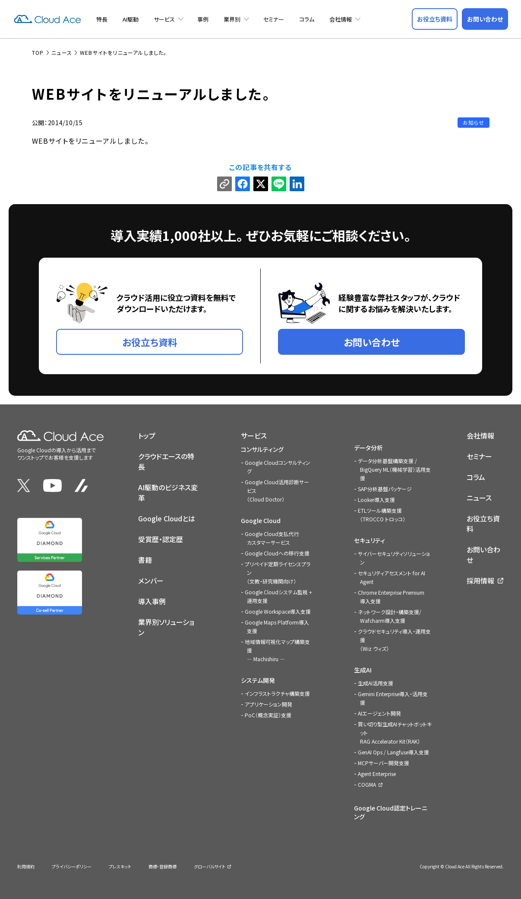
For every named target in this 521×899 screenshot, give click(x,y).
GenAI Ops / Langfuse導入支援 (393, 751)
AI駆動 (131, 19)
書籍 (145, 559)
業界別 (232, 19)
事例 (202, 19)
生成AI (363, 669)
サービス (164, 19)
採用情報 (480, 579)
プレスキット (120, 865)
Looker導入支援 (376, 498)
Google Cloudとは (166, 517)
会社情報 (340, 19)
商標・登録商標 (162, 865)
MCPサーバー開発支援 (383, 762)
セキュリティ (369, 539)
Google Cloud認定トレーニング (390, 811)
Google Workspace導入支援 (278, 610)
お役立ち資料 (483, 522)
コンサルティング (262, 448)
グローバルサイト (209, 865)
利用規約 (26, 865)
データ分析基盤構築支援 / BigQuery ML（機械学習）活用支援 (394, 468)
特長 (101, 19)
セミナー (273, 19)
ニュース (479, 497)
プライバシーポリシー (72, 865)
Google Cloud (261, 519)
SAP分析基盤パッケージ (385, 488)
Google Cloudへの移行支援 (277, 552)
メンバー (151, 579)
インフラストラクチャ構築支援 (277, 692)
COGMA (367, 783)
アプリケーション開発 (268, 703)
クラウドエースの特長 (166, 460)
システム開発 (258, 679)
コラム (306, 19)
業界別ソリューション (166, 626)
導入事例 (152, 600)
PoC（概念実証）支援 (268, 714)
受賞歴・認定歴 (160, 538)
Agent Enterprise (377, 772)
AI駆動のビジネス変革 (168, 491)
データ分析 (368, 446)
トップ (146, 434)
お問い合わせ (483, 553)
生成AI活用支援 (375, 682)
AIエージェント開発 (379, 712)
